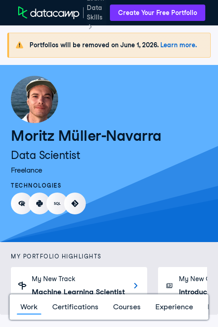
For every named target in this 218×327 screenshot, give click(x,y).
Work (29, 306)
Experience (174, 306)
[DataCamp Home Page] (48, 12)
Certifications (75, 306)
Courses (127, 306)
